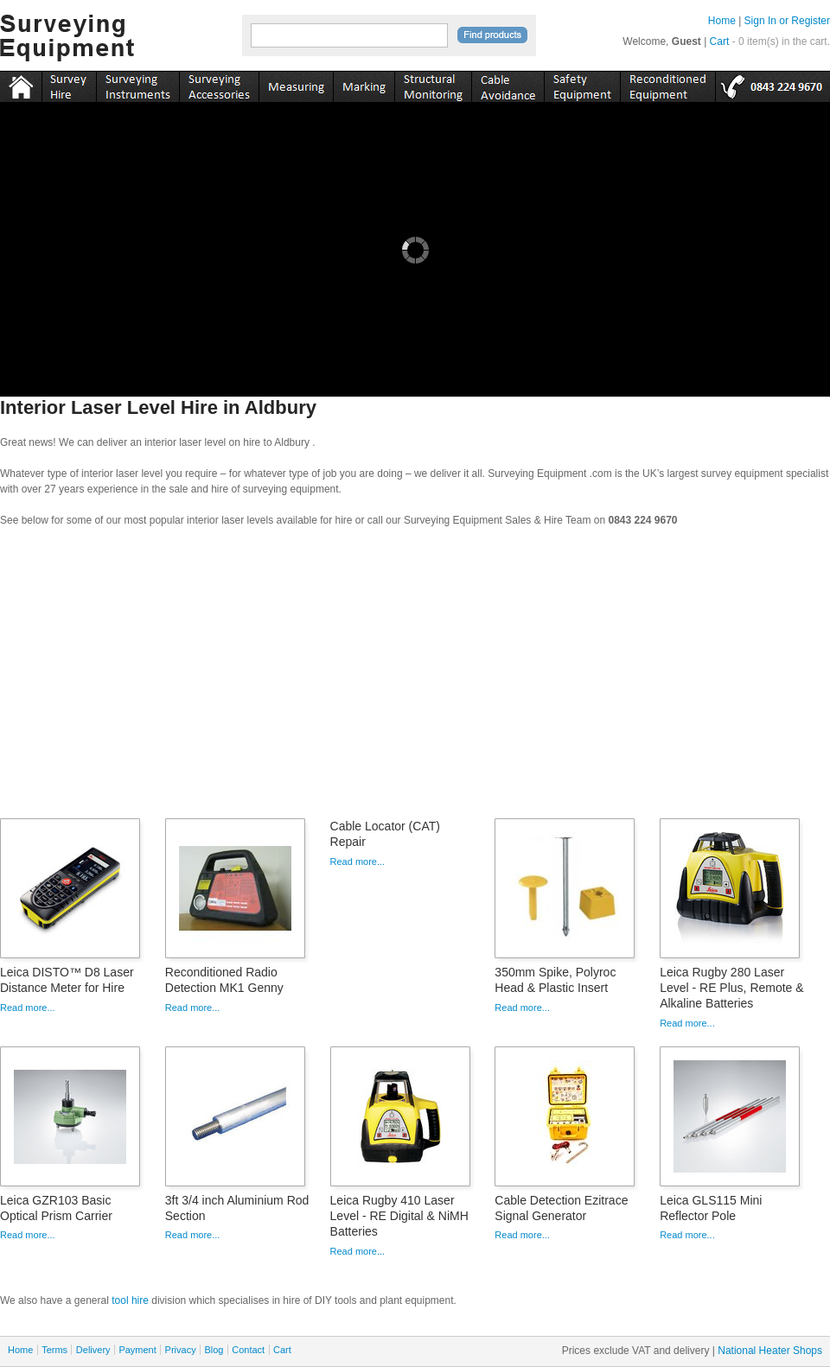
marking (363, 84)
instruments (69, 84)
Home (722, 21)
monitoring (432, 84)
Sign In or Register (787, 21)
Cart (720, 41)
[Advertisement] (415, 678)
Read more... (27, 1007)
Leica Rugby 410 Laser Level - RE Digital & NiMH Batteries (399, 1215)
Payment (137, 1350)
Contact (248, 1350)
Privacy (180, 1350)
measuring (296, 84)
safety (582, 84)
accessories (219, 84)
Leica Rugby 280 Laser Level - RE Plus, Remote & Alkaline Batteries (732, 987)
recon (667, 84)
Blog (213, 1350)
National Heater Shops (770, 1351)
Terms (54, 1350)
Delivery (93, 1350)
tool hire (130, 1300)
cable (507, 84)
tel (772, 84)
